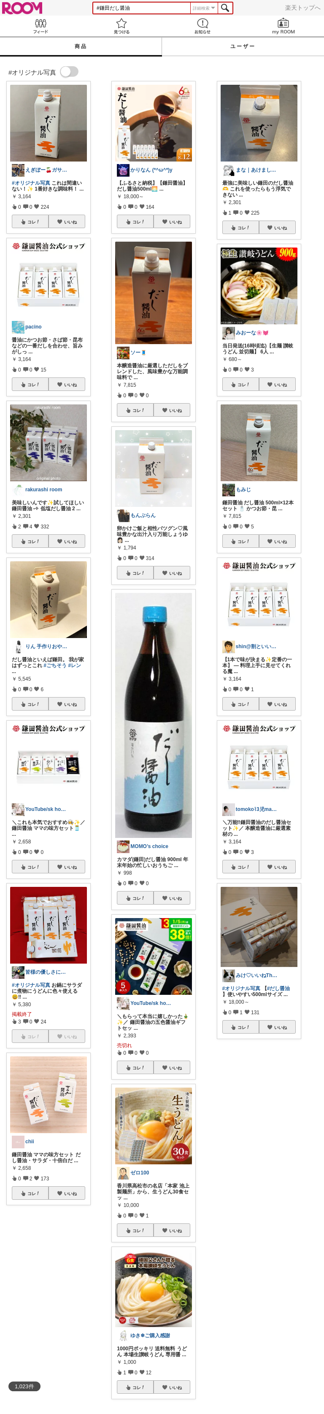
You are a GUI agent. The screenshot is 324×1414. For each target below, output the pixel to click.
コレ (33, 222)
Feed (40, 26)
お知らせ (202, 26)
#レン (74, 665)
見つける (121, 26)
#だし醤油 (278, 988)
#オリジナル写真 (31, 183)
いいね (70, 222)
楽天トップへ (303, 7)
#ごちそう (55, 665)
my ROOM (283, 26)
